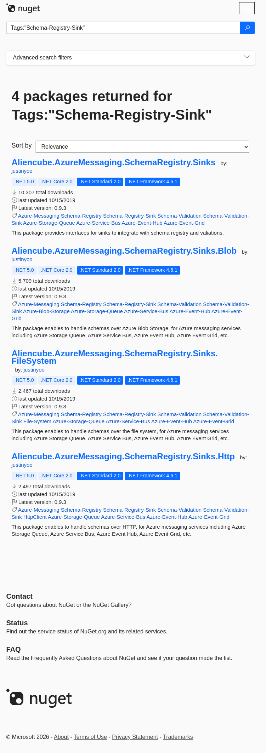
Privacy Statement (135, 737)
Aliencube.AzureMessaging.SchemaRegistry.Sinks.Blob (124, 251)
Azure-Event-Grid (184, 223)
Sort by (22, 145)
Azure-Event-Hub (142, 223)
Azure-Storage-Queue (49, 223)
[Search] (247, 28)
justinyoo (22, 171)
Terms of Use (90, 737)
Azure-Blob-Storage (46, 311)
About (61, 737)
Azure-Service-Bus (98, 223)
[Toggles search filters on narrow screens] (247, 58)
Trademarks (178, 737)
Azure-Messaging (39, 216)
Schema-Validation (179, 216)
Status (17, 623)
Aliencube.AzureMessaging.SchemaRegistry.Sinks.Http (123, 456)
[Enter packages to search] (123, 28)
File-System (37, 421)
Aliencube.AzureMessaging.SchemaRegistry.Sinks (114, 162)
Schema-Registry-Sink (129, 216)
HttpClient (35, 517)
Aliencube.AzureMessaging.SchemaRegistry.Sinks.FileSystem (115, 357)
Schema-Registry (81, 216)
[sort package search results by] (142, 146)
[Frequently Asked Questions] (13, 649)
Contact (19, 596)
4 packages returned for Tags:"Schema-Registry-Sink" (112, 105)
